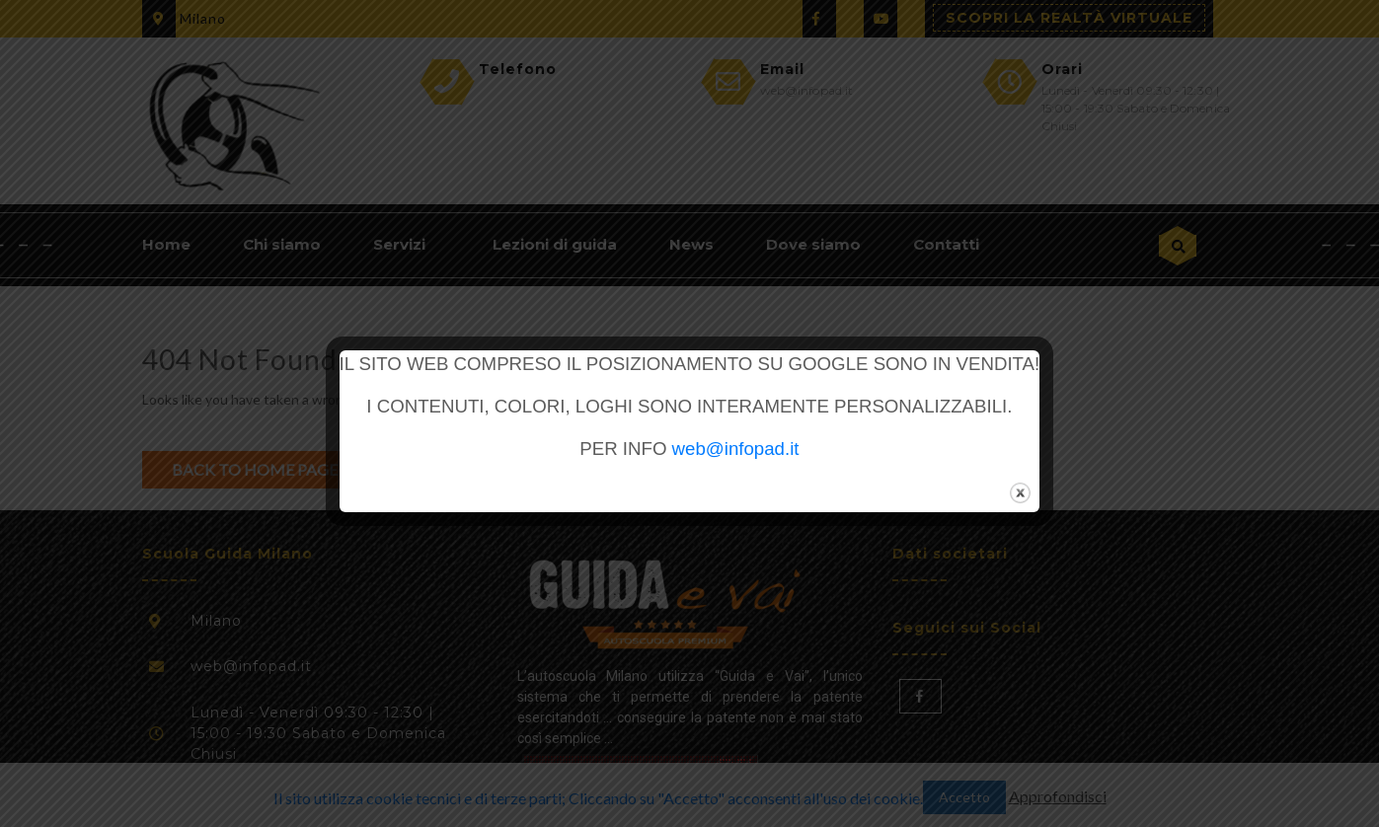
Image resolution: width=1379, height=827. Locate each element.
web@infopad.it (736, 448)
